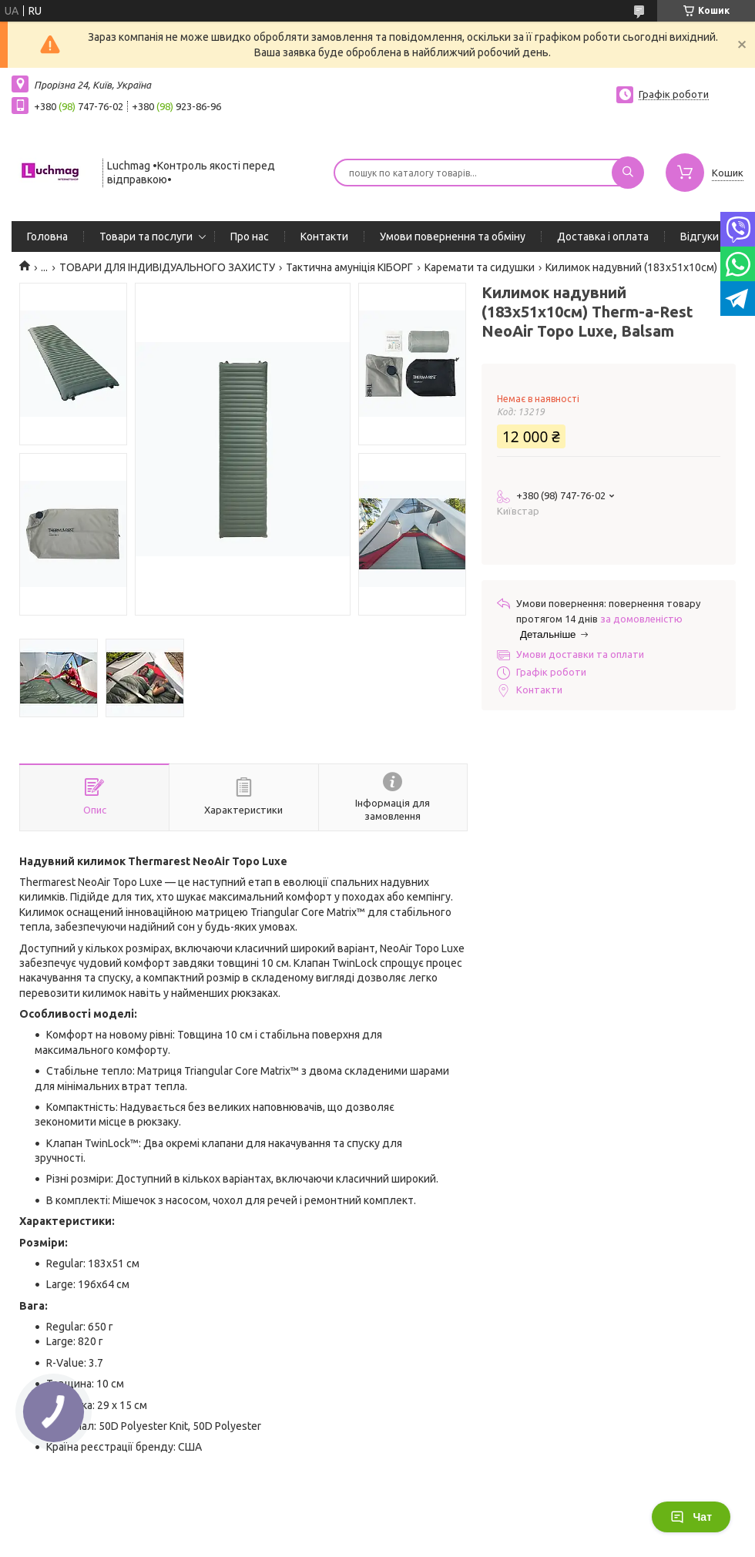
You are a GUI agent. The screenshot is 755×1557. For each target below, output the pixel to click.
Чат (691, 1517)
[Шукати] (628, 172)
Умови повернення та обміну (452, 236)
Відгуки (699, 236)
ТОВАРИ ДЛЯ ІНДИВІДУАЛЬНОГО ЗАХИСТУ (167, 267)
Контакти (324, 236)
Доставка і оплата (603, 236)
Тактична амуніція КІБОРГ (349, 267)
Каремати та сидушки (479, 267)
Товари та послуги (146, 236)
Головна (47, 236)
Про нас (249, 236)
